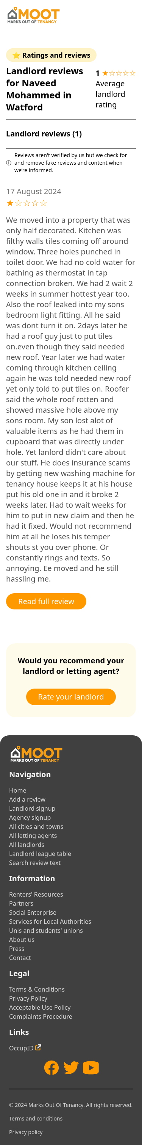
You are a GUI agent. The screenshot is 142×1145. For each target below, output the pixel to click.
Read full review (46, 601)
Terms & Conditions (37, 989)
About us (21, 939)
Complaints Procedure (40, 1016)
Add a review (27, 799)
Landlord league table (40, 854)
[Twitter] (71, 1068)
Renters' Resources (36, 894)
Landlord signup (32, 808)
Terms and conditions (35, 1118)
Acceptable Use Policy (39, 1007)
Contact (20, 958)
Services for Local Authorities (50, 921)
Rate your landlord (71, 697)
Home (18, 790)
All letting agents (33, 835)
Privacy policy (26, 1132)
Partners (21, 903)
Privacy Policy (28, 998)
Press (16, 948)
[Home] (33, 15)
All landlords (26, 844)
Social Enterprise (32, 912)
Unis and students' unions (46, 930)
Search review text (35, 863)
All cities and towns (36, 826)
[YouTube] (91, 1068)
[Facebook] (51, 1068)
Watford (24, 107)
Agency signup (30, 817)
